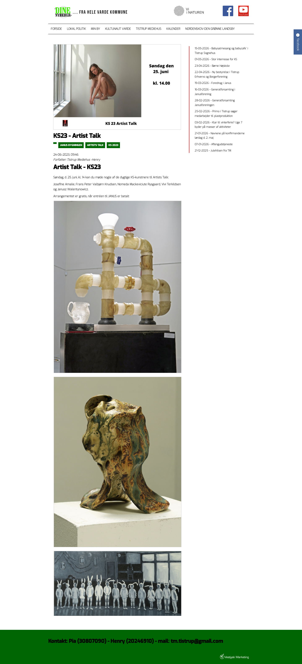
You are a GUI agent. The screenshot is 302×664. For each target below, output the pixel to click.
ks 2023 (113, 145)
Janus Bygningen (71, 145)
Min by (95, 29)
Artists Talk (95, 145)
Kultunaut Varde (118, 29)
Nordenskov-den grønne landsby (210, 29)
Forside (56, 29)
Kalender (173, 29)
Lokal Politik (76, 29)
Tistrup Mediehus (148, 29)
